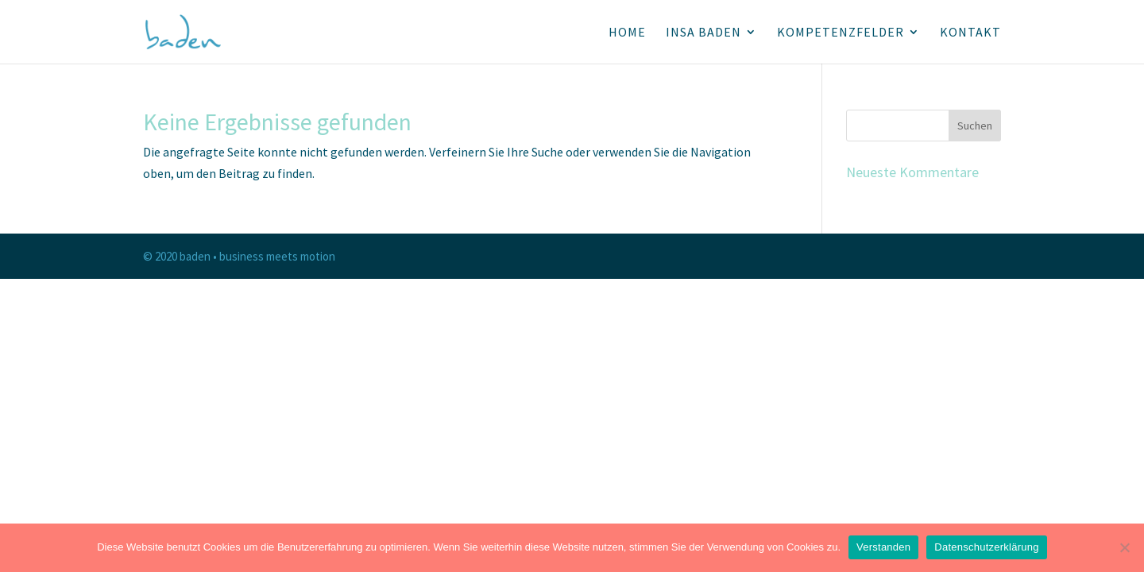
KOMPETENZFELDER (840, 33)
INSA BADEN (703, 33)
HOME (627, 33)
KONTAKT (970, 33)
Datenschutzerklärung (986, 547)
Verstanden (883, 547)
